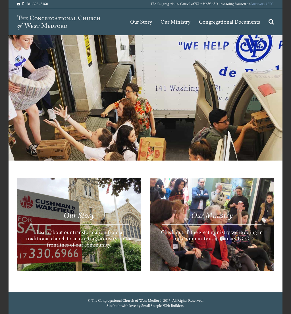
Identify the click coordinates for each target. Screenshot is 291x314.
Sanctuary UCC (261, 4)
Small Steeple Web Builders (162, 305)
